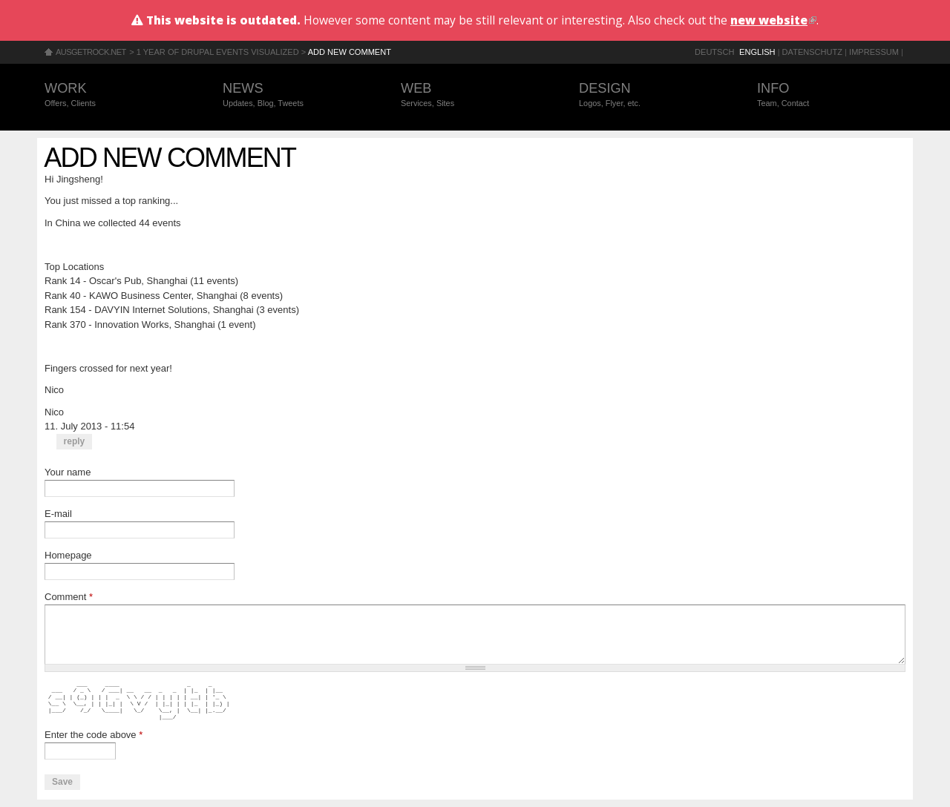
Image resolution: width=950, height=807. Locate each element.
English (757, 51)
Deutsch (714, 51)
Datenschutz (812, 51)
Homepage (68, 555)
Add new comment (349, 51)
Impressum (874, 51)
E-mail (58, 513)
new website (773, 20)
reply (74, 441)
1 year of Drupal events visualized (218, 51)
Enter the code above (93, 734)
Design (653, 95)
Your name (68, 472)
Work (119, 95)
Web (475, 95)
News (297, 95)
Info (831, 95)
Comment (69, 596)
